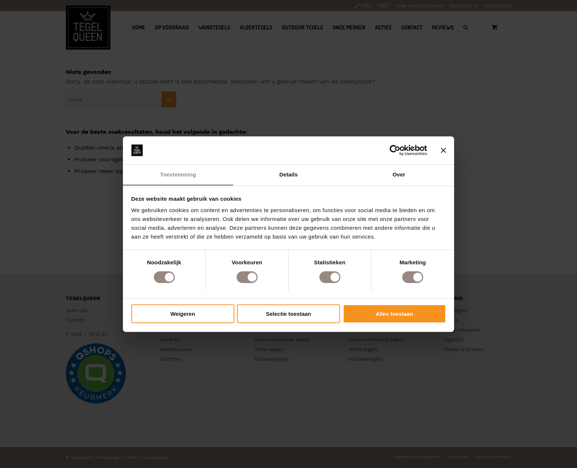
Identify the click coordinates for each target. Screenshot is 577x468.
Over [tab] (399, 174)
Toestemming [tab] (178, 174)
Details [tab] (288, 174)
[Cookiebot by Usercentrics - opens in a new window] (395, 150)
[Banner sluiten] (443, 150)
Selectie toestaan (288, 314)
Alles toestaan (394, 314)
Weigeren (182, 314)
